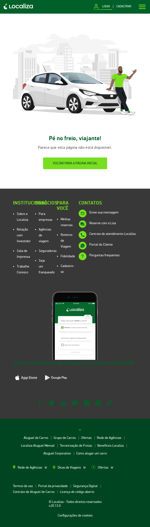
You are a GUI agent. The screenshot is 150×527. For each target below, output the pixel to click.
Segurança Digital (85, 486)
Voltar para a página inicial (75, 163)
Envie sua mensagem (104, 212)
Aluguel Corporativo (57, 453)
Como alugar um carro (91, 453)
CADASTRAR (123, 6)
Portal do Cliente (101, 244)
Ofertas (86, 438)
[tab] (33, 467)
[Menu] (142, 6)
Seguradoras (47, 251)
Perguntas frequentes (104, 255)
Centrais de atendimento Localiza (112, 234)
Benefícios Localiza (110, 446)
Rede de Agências (109, 438)
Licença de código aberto (77, 492)
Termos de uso (23, 486)
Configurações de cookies (75, 515)
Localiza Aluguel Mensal (38, 446)
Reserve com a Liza (102, 223)
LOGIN (106, 6)
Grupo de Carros (65, 438)
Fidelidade (68, 256)
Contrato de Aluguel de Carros (34, 492)
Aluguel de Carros (36, 438)
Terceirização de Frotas (76, 446)
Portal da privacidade (53, 486)
